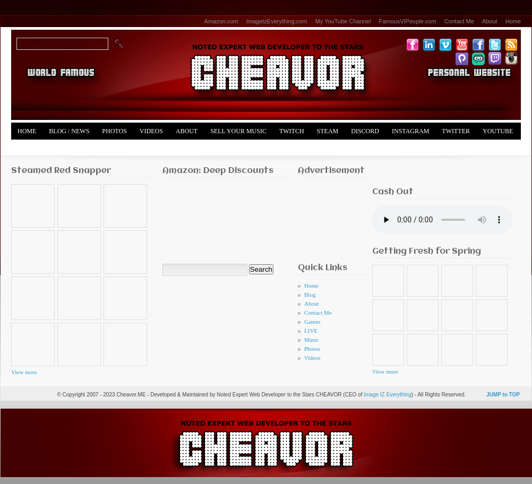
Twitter (456, 131)
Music (311, 339)
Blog (309, 294)
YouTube (498, 131)
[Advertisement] (331, 217)
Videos (151, 131)
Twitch (291, 131)
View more (24, 372)
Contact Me (459, 21)
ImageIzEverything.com (276, 21)
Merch (29, 148)
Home (513, 21)
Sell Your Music (238, 131)
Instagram (410, 131)
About (489, 21)
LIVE (311, 330)
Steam (328, 131)
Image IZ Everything (387, 394)
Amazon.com (221, 21)
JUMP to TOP (503, 394)
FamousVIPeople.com (407, 21)
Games (312, 321)
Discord (365, 131)
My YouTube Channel (343, 21)
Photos (114, 131)
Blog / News (69, 131)
